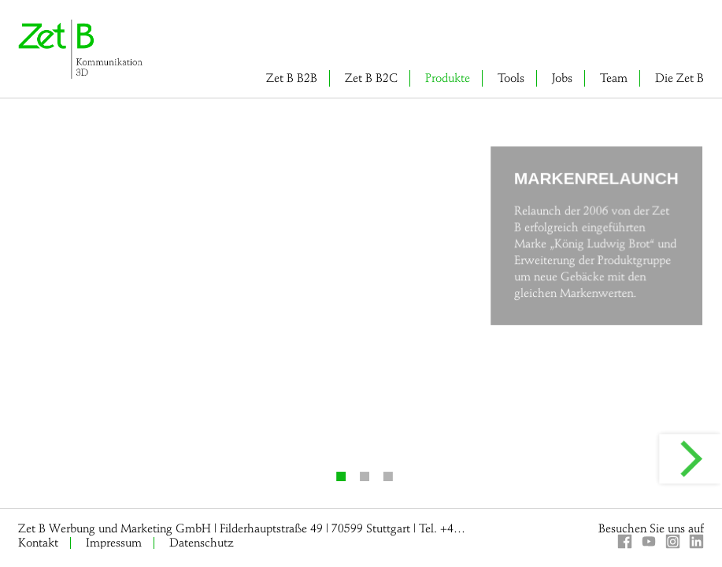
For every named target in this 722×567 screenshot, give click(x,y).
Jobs (562, 78)
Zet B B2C (371, 78)
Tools (511, 78)
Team (614, 78)
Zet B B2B (291, 78)
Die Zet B (679, 78)
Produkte (447, 78)
